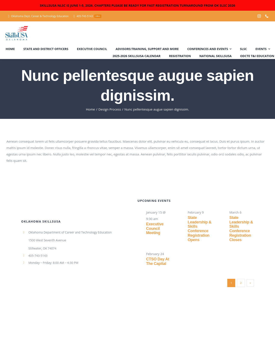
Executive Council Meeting (155, 228)
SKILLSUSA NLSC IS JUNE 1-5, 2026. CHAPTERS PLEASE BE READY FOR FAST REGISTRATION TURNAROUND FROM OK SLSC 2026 (137, 5)
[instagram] (259, 16)
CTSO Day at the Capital (157, 261)
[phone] (267, 16)
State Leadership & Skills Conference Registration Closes (241, 228)
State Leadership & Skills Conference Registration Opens (199, 228)
